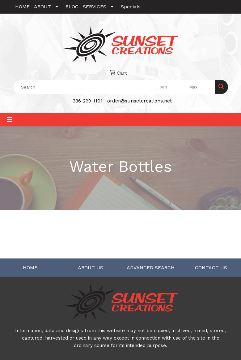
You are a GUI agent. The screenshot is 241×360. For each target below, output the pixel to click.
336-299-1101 (88, 101)
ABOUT (42, 7)
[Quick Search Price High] (200, 87)
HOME (22, 7)
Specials (131, 7)
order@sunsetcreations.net (139, 101)
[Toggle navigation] (9, 119)
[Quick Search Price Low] (171, 87)
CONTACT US (211, 268)
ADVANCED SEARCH (151, 268)
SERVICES (94, 7)
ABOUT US (90, 268)
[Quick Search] (85, 87)
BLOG (72, 7)
